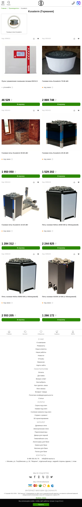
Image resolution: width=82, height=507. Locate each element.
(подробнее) (59, 501)
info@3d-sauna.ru (48, 458)
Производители (14, 8)
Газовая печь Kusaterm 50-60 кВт (15, 153)
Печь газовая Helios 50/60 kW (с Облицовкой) (20, 296)
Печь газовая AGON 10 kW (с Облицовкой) (59, 296)
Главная (3, 8)
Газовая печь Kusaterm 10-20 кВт (15, 225)
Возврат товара (41, 498)
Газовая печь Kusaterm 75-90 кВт (55, 81)
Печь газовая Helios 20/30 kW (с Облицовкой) (60, 225)
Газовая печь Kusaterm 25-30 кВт (55, 153)
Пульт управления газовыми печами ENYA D (20, 81)
